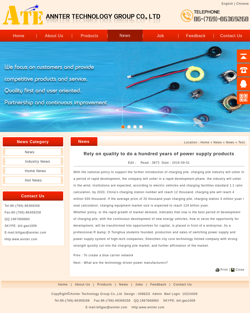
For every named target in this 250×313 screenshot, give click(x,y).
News (124, 35)
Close (240, 269)
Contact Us (231, 36)
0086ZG (144, 294)
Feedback (195, 36)
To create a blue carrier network (108, 255)
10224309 (189, 294)
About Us (54, 36)
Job (160, 36)
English (227, 3)
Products (89, 36)
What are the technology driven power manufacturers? (126, 262)
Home (19, 36)
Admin (157, 294)
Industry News (37, 161)
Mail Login (172, 294)
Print (224, 269)
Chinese (242, 3)
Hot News (33, 180)
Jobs (139, 284)
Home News (35, 171)
